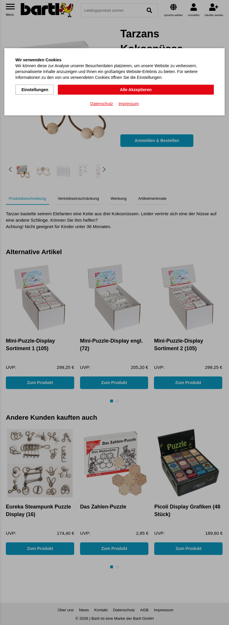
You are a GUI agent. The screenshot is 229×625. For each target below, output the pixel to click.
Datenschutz (101, 102)
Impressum (129, 102)
